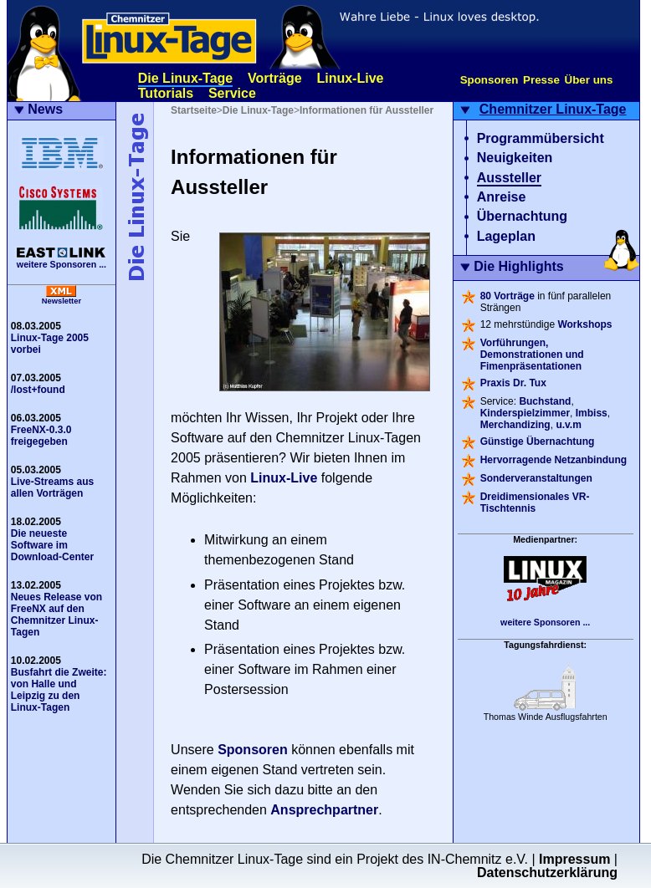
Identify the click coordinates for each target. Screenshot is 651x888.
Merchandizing (515, 425)
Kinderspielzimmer (525, 413)
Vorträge (275, 78)
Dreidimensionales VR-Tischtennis (535, 502)
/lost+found (38, 390)
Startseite (194, 110)
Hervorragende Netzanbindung (553, 460)
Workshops (584, 324)
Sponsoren (489, 80)
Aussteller (509, 178)
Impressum (574, 859)
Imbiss (591, 413)
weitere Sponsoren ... (61, 264)
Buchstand (545, 401)
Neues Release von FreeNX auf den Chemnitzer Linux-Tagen (56, 614)
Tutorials (165, 93)
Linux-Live (349, 78)
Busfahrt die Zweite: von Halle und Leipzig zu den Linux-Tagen (59, 689)
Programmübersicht (540, 138)
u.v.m (568, 425)
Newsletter (61, 301)
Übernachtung (522, 216)
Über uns (589, 80)
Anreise (501, 197)
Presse (541, 80)
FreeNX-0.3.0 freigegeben (41, 435)
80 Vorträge (507, 296)
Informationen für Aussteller (366, 110)
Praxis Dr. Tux (513, 383)
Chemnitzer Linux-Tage (553, 109)
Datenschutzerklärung (547, 872)
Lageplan (506, 236)
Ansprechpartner (324, 810)
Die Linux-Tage (185, 78)
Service (232, 93)
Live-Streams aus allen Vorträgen (52, 487)
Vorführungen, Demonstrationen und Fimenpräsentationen (532, 354)
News (45, 109)
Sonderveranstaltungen (536, 478)
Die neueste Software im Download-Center (52, 545)
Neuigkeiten (515, 158)
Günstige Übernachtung (537, 441)
